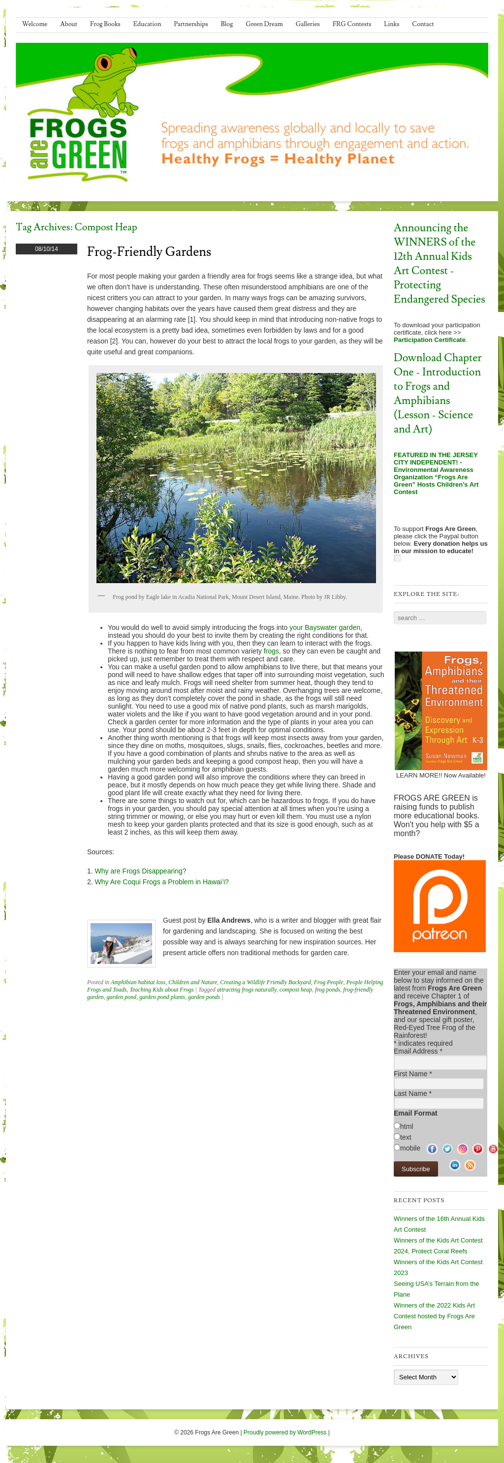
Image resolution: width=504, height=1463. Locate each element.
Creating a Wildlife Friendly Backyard (265, 982)
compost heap (296, 989)
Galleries (308, 24)
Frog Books (105, 24)
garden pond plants (162, 997)
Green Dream (264, 24)
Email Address (418, 1051)
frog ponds (327, 989)
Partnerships (191, 24)
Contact (423, 24)
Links (391, 24)
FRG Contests (352, 24)
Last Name (413, 1093)
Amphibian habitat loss (138, 982)
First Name (413, 1074)
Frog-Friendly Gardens (149, 252)
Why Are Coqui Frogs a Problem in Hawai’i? (162, 882)
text (405, 1137)
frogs (271, 651)
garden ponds (204, 997)
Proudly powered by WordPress (285, 1432)
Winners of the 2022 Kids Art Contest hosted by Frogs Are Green (434, 1316)
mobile (410, 1148)
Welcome (34, 24)
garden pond (122, 997)
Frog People (329, 982)
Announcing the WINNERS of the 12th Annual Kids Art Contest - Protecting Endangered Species (439, 264)
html (406, 1126)
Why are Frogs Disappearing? (141, 871)
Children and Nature (192, 982)
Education (147, 24)
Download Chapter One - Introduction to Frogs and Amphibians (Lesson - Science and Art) (438, 393)
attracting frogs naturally (247, 989)
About (68, 24)
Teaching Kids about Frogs (161, 989)
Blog (227, 24)
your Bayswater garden (324, 627)
